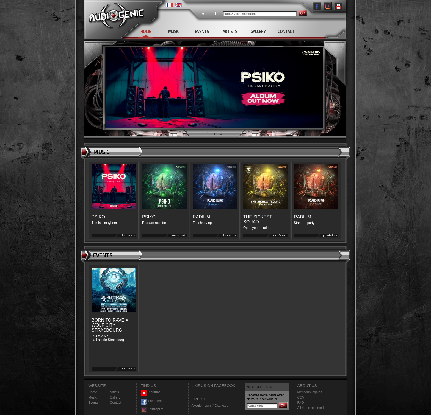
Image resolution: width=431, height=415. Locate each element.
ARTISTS (230, 31)
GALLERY (258, 31)
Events (94, 403)
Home (93, 392)
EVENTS (202, 31)
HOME (145, 31)
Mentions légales (309, 392)
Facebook (152, 401)
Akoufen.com (201, 406)
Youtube (151, 392)
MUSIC (173, 31)
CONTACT (286, 31)
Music (93, 397)
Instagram (152, 409)
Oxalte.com (222, 406)
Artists (114, 392)
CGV (301, 397)
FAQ (300, 403)
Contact (115, 403)
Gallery (115, 397)
